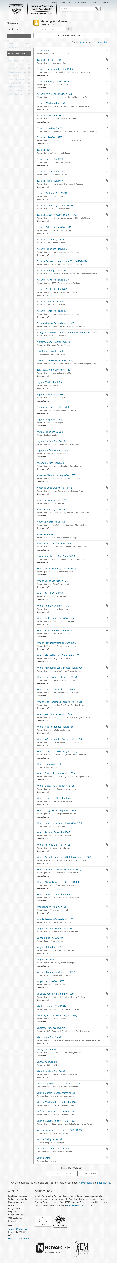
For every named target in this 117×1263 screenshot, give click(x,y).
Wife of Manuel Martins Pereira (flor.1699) (59, 655)
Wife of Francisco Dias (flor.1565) (54, 798)
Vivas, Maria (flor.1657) (49, 1037)
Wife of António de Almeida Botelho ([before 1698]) (64, 857)
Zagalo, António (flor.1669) (51, 441)
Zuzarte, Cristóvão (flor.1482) (52, 289)
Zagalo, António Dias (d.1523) (52, 450)
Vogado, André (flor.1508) (50, 981)
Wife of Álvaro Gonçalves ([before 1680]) (58, 882)
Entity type (14, 36)
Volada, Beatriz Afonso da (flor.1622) (56, 919)
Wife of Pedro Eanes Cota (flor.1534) (56, 618)
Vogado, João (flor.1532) (49, 947)
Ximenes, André (45, 534)
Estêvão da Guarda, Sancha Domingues (24, 94)
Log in (105, 2)
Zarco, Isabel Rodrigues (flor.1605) (55, 360)
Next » (93, 1173)
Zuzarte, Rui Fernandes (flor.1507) (55, 69)
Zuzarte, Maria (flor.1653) (50, 115)
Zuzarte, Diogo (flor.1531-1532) (53, 279)
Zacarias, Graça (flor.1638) (51, 462)
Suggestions (80, 2)
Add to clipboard (107, 50)
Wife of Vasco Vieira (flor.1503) (53, 580)
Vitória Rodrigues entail (49, 1139)
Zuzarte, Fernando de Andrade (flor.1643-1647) (62, 261)
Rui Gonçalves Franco (16, 76)
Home (54, 2)
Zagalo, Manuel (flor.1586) (50, 394)
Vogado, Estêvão (46, 959)
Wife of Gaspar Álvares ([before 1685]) (57, 785)
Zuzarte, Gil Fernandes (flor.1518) (54, 227)
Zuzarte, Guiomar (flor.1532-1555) (55, 205)
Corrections (66, 2)
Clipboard (105, 8)
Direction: (92, 42)
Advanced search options (71, 35)
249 (85, 1173)
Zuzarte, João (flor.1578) (49, 137)
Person (10, 44)
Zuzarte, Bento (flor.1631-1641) (53, 310)
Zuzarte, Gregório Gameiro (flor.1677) (57, 214)
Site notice (94, 2)
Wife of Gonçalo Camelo (49, 764)
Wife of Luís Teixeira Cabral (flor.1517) (57, 677)
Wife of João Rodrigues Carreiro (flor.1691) (59, 701)
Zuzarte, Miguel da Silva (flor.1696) (55, 93)
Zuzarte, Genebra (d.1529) (50, 239)
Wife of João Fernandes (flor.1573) (55, 726)
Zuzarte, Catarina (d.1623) (50, 301)
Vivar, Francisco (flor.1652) (51, 1071)
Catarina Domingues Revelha (19, 80)
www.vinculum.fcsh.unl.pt (19, 1238)
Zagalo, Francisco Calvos (50, 431)
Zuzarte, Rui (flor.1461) (49, 59)
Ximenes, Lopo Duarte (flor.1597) (54, 487)
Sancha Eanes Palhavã (16, 65)
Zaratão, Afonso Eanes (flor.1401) (54, 369)
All (8, 40)
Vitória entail (43, 1157)
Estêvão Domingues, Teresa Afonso (22, 72)
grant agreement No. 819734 (79, 1205)
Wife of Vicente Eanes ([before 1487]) (56, 568)
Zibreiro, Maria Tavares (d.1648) (54, 341)
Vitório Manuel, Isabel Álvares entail (56, 1092)
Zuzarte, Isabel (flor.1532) (50, 171)
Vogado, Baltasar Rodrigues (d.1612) (56, 972)
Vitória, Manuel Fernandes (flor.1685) (56, 1111)
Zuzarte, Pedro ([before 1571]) (53, 81)
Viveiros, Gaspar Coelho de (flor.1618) (57, 1015)
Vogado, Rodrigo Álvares (50, 937)
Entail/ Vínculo (16, 53)
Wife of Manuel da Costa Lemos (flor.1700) (59, 667)
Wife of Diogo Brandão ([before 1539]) (57, 810)
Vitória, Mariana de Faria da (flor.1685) (57, 1102)
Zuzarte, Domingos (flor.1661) (52, 270)
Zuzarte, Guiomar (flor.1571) (52, 193)
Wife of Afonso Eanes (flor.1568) (54, 894)
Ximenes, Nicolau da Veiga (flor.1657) (56, 475)
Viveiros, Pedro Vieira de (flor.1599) (55, 993)
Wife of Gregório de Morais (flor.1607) (57, 751)
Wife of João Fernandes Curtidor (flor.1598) (59, 739)
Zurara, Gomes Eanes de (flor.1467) (55, 323)
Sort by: (75, 42)
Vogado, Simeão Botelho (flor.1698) (55, 928)
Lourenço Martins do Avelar (19, 91)
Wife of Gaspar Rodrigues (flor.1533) (56, 773)
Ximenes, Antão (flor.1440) (51, 509)
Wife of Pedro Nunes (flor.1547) (53, 605)
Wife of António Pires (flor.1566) (54, 832)
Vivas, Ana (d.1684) (47, 1061)
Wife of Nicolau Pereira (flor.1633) (55, 630)
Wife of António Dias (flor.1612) (53, 844)
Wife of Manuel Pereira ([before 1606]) (57, 642)
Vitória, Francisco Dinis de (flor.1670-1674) (59, 1130)
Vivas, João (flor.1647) (48, 1049)
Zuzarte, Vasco (44, 50)
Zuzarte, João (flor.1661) (49, 128)
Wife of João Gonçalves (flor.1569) (54, 714)
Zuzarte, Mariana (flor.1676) (51, 103)
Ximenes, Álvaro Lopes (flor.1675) (54, 543)
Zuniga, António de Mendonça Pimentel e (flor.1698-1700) (67, 332)
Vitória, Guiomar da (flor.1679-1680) (56, 1120)
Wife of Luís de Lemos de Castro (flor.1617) (59, 689)
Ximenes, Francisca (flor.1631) (52, 500)
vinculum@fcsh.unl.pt (17, 1229)
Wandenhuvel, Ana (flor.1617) (52, 906)
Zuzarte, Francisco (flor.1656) (52, 248)
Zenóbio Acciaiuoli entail (50, 351)
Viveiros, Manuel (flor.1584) (51, 1006)
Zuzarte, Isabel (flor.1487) (50, 180)
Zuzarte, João (44, 149)
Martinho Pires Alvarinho (18, 68)
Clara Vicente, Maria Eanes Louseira (22, 83)
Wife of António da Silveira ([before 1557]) (59, 869)
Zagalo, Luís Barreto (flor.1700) (53, 407)
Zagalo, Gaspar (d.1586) (49, 419)
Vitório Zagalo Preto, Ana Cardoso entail (58, 1083)
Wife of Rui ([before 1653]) (50, 593)
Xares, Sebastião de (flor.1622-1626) (56, 556)
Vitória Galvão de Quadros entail (54, 1148)
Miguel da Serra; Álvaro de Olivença (22, 87)
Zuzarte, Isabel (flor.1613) (50, 159)
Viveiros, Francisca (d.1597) (51, 1027)
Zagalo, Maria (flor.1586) (49, 382)
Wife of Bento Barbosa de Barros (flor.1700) (60, 823)
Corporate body (14, 48)
